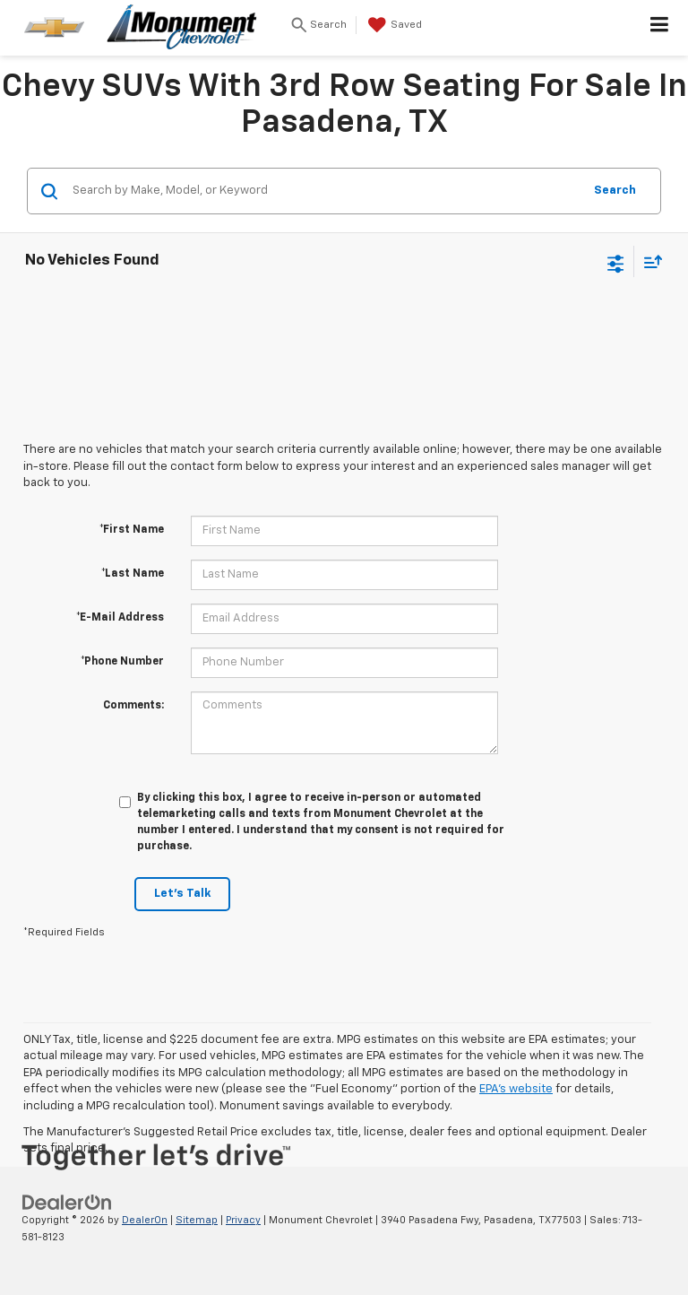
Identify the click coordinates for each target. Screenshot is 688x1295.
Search (615, 190)
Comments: (133, 705)
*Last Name (132, 574)
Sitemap (197, 1220)
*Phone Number (122, 661)
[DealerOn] (67, 1202)
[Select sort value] (648, 261)
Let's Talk (182, 894)
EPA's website (516, 1089)
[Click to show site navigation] (660, 28)
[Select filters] (616, 261)
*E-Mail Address (120, 618)
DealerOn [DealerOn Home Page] (145, 1220)
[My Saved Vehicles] (393, 25)
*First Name (131, 530)
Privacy (243, 1220)
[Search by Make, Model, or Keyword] (325, 191)
